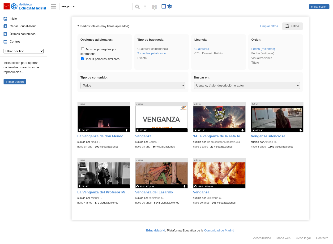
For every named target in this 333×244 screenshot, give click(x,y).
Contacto (322, 238)
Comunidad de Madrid (219, 230)
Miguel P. (96, 197)
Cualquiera (201, 49)
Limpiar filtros (269, 26)
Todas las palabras (150, 53)
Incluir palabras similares (100, 59)
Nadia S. (96, 141)
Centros (15, 41)
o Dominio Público (209, 53)
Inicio (13, 18)
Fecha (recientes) (263, 49)
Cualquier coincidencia (152, 49)
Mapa (284, 238)
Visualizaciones (261, 58)
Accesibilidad (262, 238)
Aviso (303, 238)
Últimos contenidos (22, 34)
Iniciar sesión (319, 6)
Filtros (292, 26)
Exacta (142, 58)
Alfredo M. (270, 141)
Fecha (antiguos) (262, 53)
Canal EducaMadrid (23, 26)
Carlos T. (154, 141)
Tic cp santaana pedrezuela (223, 141)
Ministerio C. (156, 197)
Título (255, 62)
